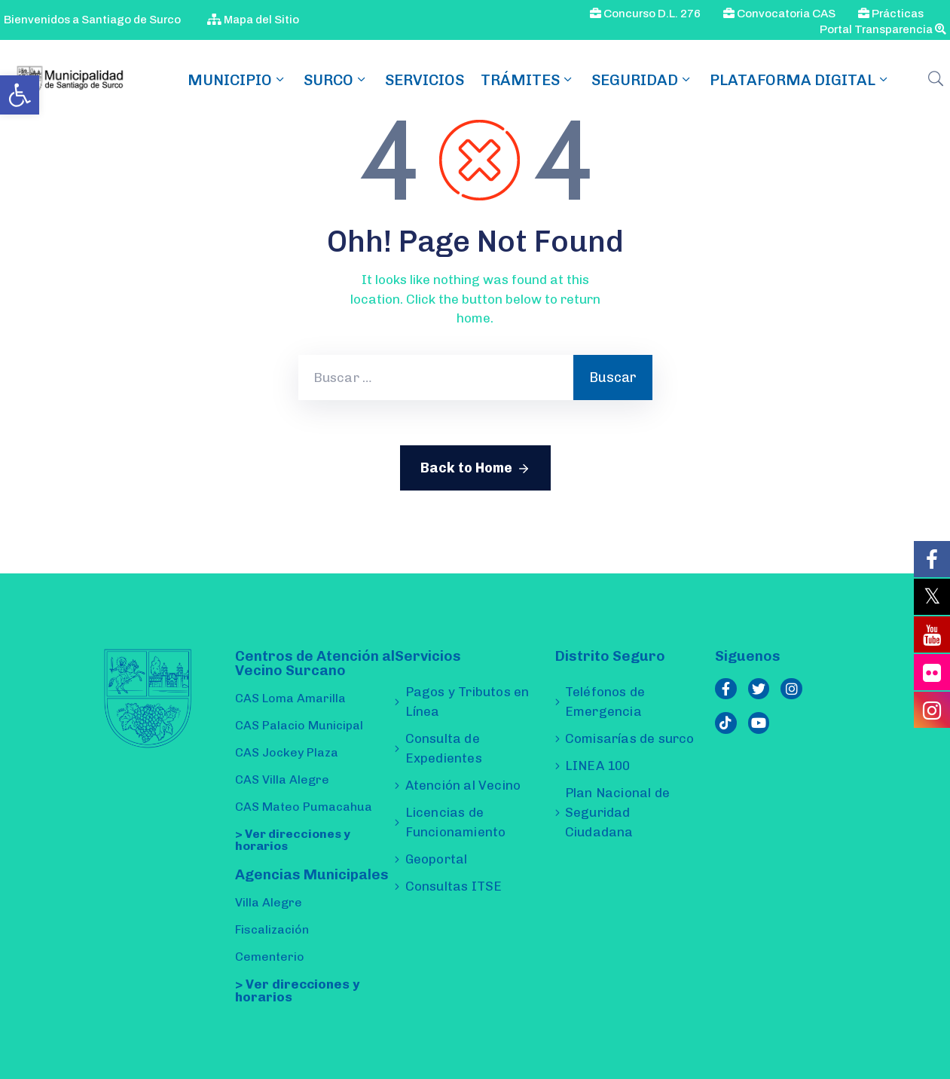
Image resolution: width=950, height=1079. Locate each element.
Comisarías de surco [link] (630, 738)
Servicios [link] (424, 80)
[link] (19, 95)
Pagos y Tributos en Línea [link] (467, 701)
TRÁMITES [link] (528, 80)
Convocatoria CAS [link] (779, 14)
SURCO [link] (336, 80)
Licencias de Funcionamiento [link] (455, 822)
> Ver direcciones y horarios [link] (292, 840)
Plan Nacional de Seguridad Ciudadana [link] (617, 812)
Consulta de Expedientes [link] (443, 748)
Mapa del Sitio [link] (253, 20)
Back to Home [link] (475, 469)
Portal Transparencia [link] (883, 29)
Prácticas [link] (891, 14)
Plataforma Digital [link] (800, 80)
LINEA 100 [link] (598, 765)
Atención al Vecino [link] (463, 785)
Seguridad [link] (642, 80)
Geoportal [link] (436, 859)
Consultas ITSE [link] (453, 886)
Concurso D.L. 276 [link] (645, 14)
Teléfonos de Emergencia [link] (605, 701)
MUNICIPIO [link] (237, 80)
